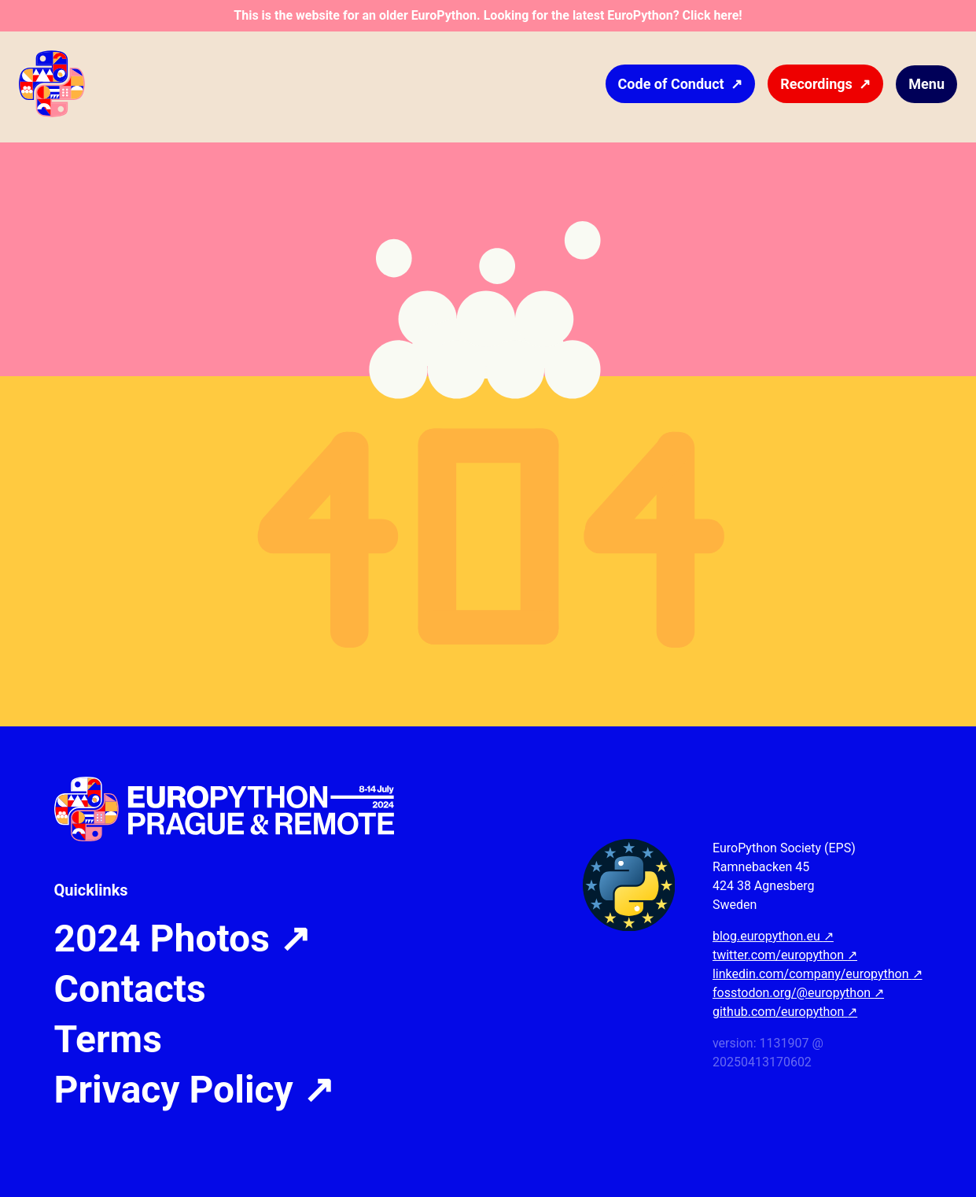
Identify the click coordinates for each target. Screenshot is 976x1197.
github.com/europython (785, 1011)
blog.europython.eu (773, 936)
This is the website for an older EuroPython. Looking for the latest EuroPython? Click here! (488, 15)
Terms (108, 1039)
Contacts (130, 989)
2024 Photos (182, 939)
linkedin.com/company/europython (818, 973)
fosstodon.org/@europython (798, 992)
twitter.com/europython (785, 955)
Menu (926, 84)
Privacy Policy (194, 1090)
